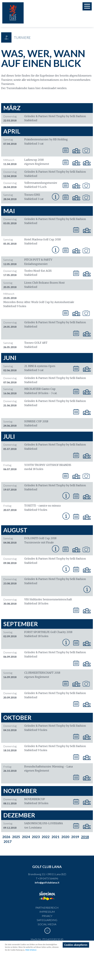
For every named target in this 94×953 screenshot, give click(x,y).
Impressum (47, 911)
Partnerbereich (47, 907)
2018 (85, 837)
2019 (75, 837)
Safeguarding (47, 920)
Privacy (47, 915)
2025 (16, 837)
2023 (36, 837)
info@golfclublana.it (47, 882)
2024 (26, 837)
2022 (46, 837)
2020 (65, 837)
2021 (55, 837)
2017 (7, 841)
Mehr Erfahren (30, 950)
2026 (6, 837)
